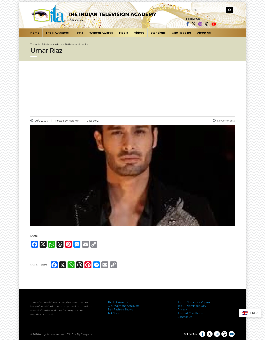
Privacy (182, 309)
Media (123, 32)
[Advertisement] (132, 89)
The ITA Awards (57, 32)
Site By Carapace (82, 334)
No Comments (224, 120)
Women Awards (101, 32)
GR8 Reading (181, 32)
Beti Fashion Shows (120, 309)
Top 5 (79, 32)
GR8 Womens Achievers (123, 306)
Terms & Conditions (190, 313)
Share (34, 264)
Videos (139, 32)
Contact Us (185, 317)
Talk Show (114, 313)
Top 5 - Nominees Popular (194, 302)
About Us (204, 32)
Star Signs (158, 32)
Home (34, 32)
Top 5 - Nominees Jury (192, 306)
